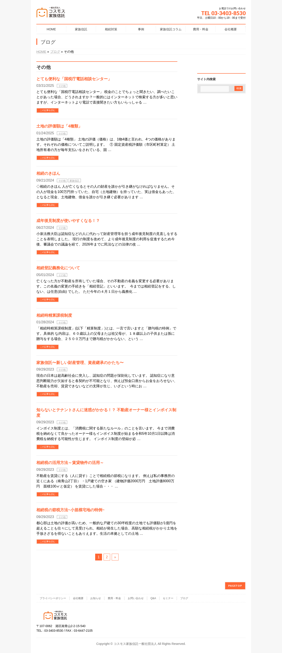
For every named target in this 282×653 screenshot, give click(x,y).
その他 (62, 86)
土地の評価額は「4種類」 (59, 126)
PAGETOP (235, 585)
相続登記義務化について (58, 268)
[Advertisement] (221, 122)
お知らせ (95, 598)
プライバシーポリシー (53, 598)
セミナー (168, 598)
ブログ (184, 598)
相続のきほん (48, 173)
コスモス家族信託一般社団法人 (135, 644)
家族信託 (74, 180)
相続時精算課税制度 (54, 315)
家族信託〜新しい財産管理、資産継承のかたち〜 (80, 362)
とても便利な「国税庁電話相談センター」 (74, 78)
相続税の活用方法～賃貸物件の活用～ (70, 462)
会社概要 (78, 598)
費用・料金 (114, 598)
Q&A (153, 598)
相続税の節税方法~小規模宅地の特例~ (70, 509)
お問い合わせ (136, 598)
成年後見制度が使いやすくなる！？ (68, 220)
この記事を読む (47, 110)
